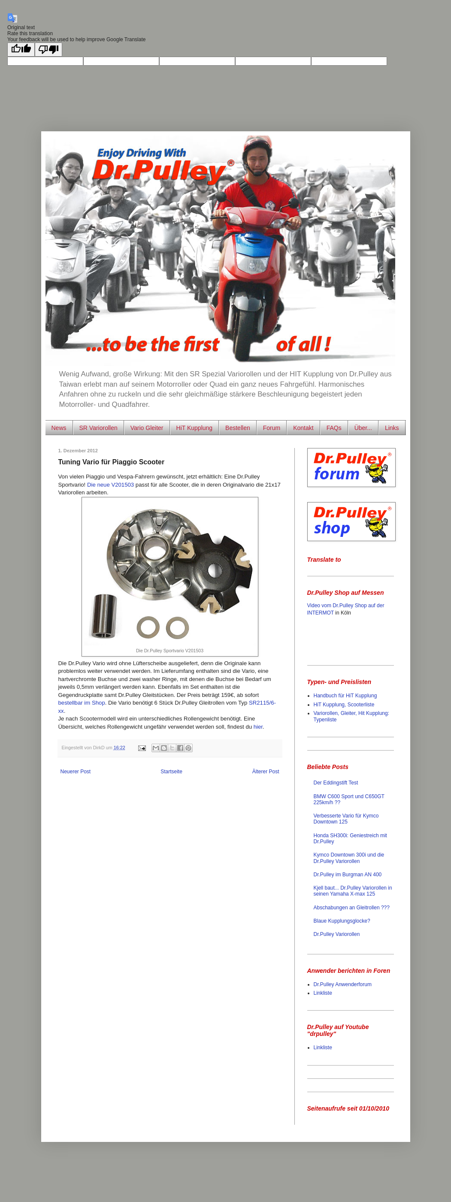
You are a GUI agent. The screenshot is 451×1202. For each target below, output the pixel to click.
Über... (363, 427)
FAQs (334, 427)
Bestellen (237, 427)
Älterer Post (265, 772)
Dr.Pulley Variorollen (337, 934)
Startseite (171, 772)
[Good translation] (21, 49)
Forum (271, 427)
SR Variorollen (98, 427)
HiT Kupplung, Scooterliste (344, 705)
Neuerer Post (76, 772)
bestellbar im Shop (81, 702)
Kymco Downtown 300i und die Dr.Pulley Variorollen (349, 858)
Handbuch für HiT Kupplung (345, 696)
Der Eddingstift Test (336, 783)
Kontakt (303, 427)
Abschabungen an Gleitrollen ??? (352, 908)
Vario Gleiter (146, 427)
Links (392, 427)
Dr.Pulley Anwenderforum (343, 984)
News (59, 427)
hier (258, 727)
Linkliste (323, 993)
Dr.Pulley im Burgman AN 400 (348, 875)
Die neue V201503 (110, 484)
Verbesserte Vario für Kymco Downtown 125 (346, 819)
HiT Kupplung (194, 427)
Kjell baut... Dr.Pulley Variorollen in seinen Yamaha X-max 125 (353, 891)
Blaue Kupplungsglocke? (342, 921)
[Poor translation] (48, 49)
